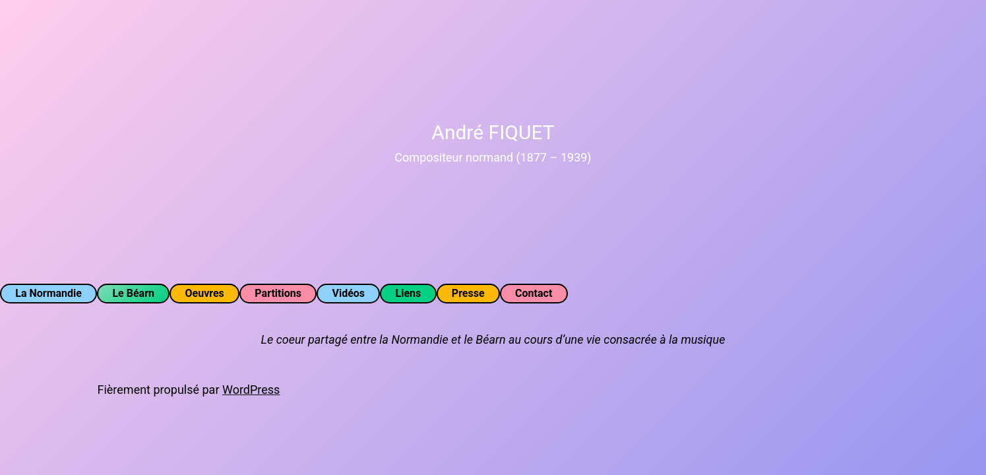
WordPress (251, 389)
